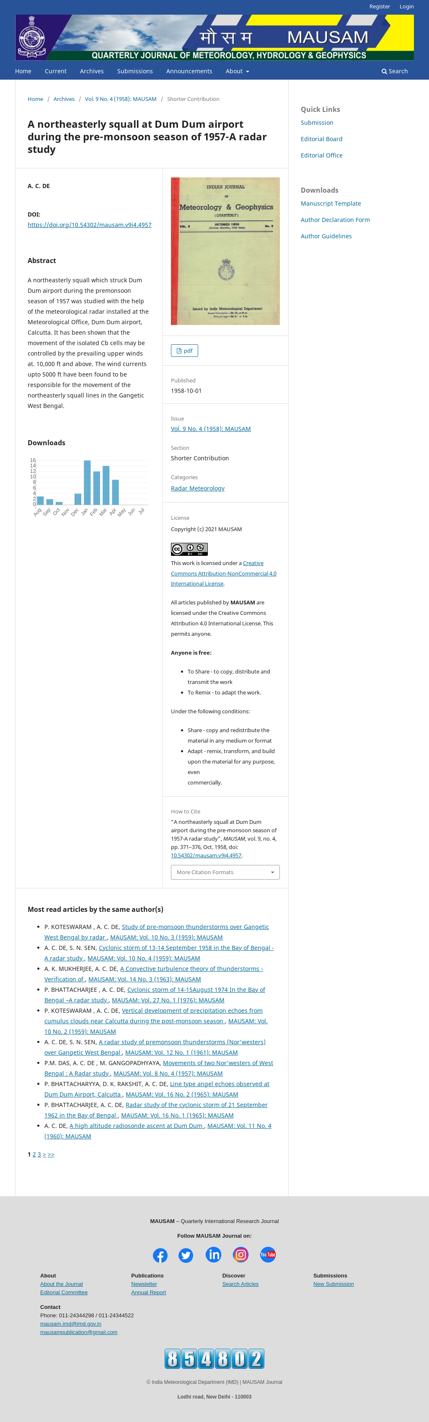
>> (51, 1154)
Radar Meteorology (198, 488)
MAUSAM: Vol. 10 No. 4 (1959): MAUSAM (144, 958)
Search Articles (240, 1284)
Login (407, 6)
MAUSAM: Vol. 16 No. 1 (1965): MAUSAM (177, 1115)
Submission (317, 122)
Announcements (189, 71)
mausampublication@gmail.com (78, 1332)
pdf (187, 350)
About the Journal (61, 1284)
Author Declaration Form (335, 220)
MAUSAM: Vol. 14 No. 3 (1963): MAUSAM (144, 979)
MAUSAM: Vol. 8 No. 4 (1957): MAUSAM (168, 1073)
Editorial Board (322, 139)
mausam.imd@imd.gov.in (70, 1324)
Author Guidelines (326, 236)
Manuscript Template (331, 203)
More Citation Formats (205, 872)
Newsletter (144, 1284)
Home (23, 71)
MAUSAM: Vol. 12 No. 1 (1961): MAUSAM (181, 1052)
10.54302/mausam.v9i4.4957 (206, 855)
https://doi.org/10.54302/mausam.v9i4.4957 (90, 225)
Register (380, 6)
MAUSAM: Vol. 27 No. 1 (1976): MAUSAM (168, 1000)
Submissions (135, 71)
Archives (92, 71)
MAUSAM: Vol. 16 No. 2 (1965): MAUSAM (182, 1094)
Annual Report (148, 1292)
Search (395, 71)
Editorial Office (322, 155)
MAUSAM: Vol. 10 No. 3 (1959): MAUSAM (166, 937)
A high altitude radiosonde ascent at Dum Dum (137, 1126)
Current (56, 71)
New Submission (333, 1284)
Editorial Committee (64, 1292)
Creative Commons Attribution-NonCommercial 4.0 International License (224, 573)
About (235, 71)
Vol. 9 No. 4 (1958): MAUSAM (121, 99)
